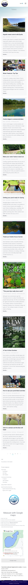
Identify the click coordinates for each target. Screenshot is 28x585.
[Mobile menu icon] (25, 3)
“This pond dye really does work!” (13, 291)
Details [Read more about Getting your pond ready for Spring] (4, 215)
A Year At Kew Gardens (10, 350)
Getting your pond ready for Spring (13, 197)
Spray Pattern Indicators (6, 484)
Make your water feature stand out (13, 156)
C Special (4, 478)
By (8, 37)
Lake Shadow (5, 480)
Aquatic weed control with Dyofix (13, 34)
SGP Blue (5, 473)
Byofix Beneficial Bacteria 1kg (9, 488)
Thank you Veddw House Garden (13, 237)
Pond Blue (5, 482)
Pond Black (5, 471)
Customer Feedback (7, 239)
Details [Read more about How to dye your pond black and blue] (4, 408)
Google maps (13, 560)
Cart (21, 3)
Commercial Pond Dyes (6, 477)
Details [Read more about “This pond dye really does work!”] (4, 311)
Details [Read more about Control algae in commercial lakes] (4, 139)
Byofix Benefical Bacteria (6, 487)
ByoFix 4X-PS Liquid (7, 490)
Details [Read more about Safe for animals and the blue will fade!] (4, 447)
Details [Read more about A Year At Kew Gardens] (4, 370)
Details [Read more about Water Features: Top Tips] (4, 93)
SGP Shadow (5, 474)
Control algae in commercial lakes (13, 119)
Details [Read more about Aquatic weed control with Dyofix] (4, 54)
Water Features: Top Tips (10, 73)
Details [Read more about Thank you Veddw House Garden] (4, 256)
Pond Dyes (3, 469)
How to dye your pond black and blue (14, 390)
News (4, 37)
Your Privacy (16, 583)
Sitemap (20, 581)
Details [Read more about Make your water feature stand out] (4, 174)
